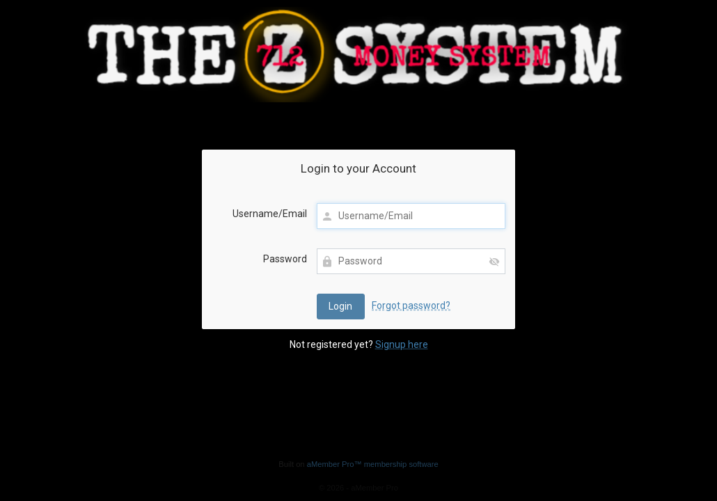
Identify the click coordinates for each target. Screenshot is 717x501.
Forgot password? (411, 305)
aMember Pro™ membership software (373, 464)
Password (285, 258)
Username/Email (270, 213)
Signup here (401, 344)
